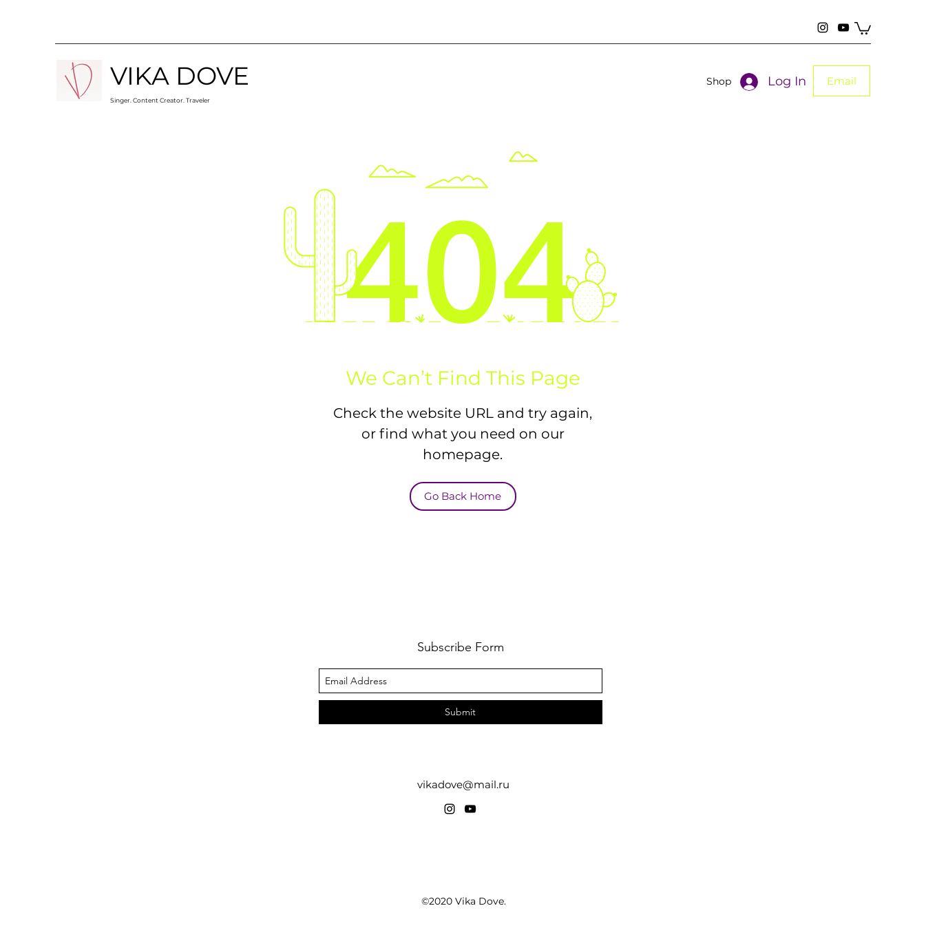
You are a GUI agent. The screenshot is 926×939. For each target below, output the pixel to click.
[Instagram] (823, 27)
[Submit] (460, 712)
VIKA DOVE (179, 76)
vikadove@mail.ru (463, 784)
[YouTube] (843, 27)
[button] (862, 27)
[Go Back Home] (463, 496)
